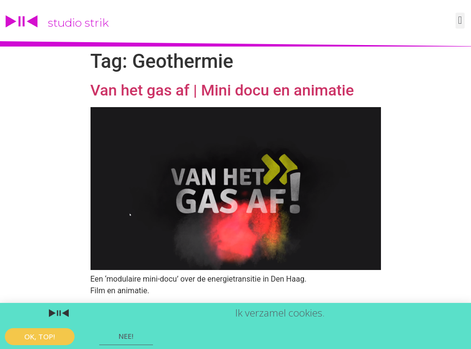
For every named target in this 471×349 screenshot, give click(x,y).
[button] (460, 21)
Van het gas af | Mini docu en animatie (222, 90)
